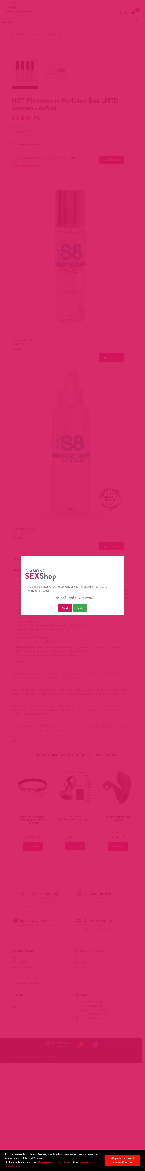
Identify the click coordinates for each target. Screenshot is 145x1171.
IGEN (80, 608)
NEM (65, 608)
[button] (22, 1166)
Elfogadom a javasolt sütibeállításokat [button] (122, 1160)
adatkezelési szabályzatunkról (54, 1162)
